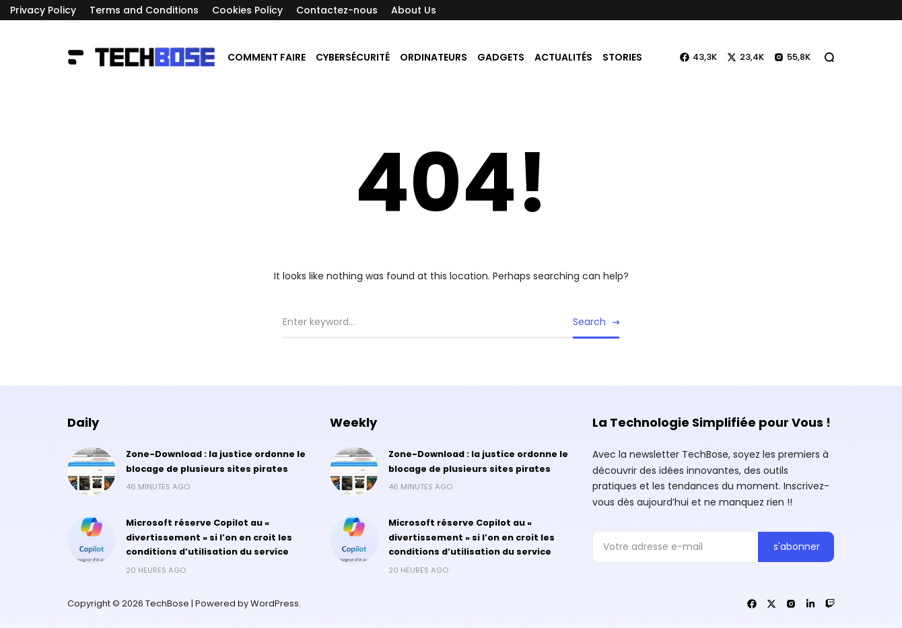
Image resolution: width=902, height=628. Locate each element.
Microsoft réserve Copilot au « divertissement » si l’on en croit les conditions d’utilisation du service (209, 537)
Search (589, 321)
